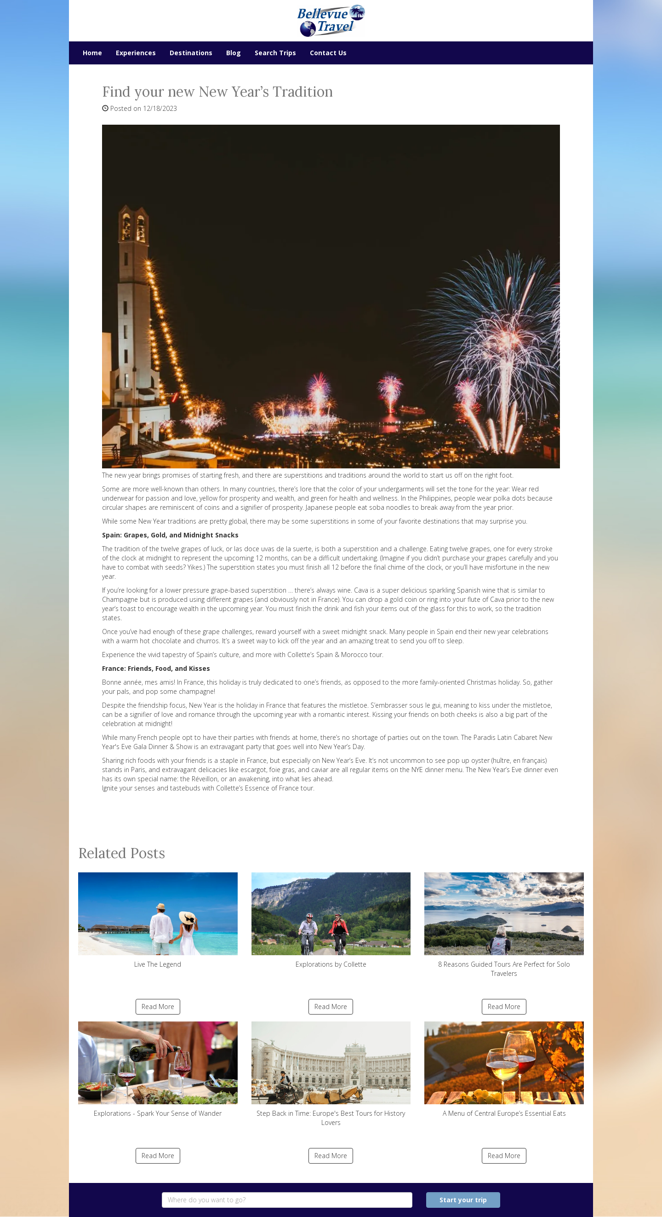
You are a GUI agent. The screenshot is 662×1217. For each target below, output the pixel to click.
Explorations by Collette (331, 920)
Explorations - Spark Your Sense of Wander (158, 1069)
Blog (233, 52)
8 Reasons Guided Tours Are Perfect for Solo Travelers (504, 925)
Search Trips (275, 52)
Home (92, 52)
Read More (158, 1006)
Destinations (191, 52)
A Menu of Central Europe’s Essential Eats (504, 1069)
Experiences (136, 52)
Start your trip (463, 1199)
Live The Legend (158, 920)
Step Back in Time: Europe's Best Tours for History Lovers (331, 1074)
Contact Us (328, 52)
